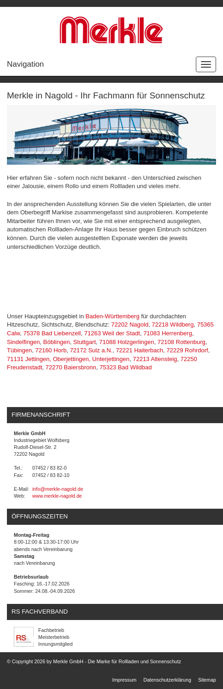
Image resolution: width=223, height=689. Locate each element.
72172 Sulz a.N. (91, 350)
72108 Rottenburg (181, 342)
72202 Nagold (129, 324)
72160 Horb (50, 350)
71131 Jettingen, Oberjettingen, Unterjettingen (68, 359)
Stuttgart (84, 342)
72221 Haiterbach (139, 350)
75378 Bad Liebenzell (52, 333)
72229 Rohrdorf (187, 350)
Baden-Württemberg (113, 316)
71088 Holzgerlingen (126, 342)
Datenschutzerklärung (167, 680)
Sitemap (207, 680)
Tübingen (19, 350)
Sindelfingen (23, 342)
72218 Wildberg (173, 324)
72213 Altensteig (155, 359)
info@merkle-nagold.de (57, 489)
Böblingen (56, 342)
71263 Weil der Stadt (112, 333)
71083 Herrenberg (167, 333)
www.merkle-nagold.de (57, 496)
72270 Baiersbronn (71, 367)
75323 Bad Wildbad (126, 367)
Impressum (124, 680)
